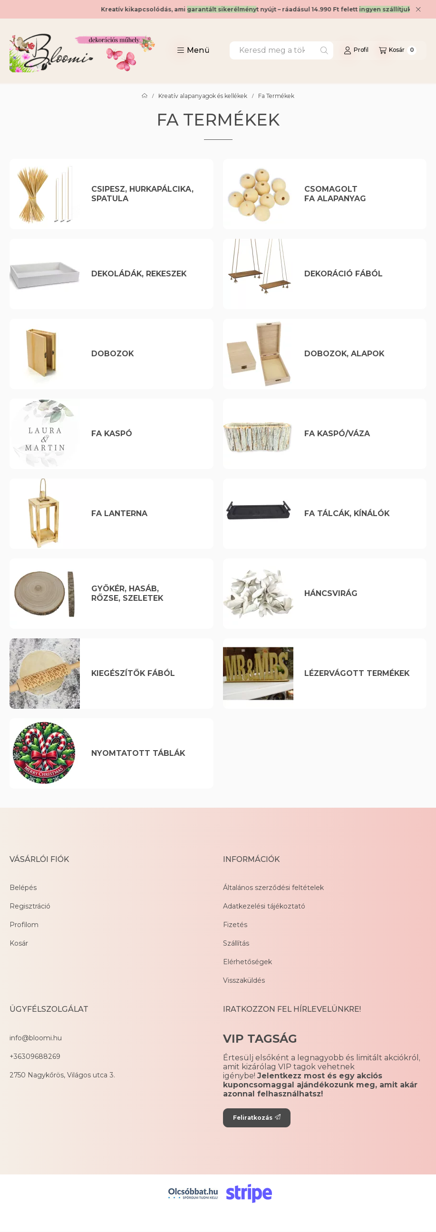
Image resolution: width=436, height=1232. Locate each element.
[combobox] (281, 50)
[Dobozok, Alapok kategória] (359, 354)
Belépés (23, 887)
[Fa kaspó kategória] (146, 434)
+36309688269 (35, 1056)
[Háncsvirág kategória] (359, 593)
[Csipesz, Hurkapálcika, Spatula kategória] (146, 194)
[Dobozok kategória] (146, 354)
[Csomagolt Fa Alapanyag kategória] (359, 194)
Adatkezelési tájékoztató (264, 906)
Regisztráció (30, 906)
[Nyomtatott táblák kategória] (146, 753)
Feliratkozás (257, 1117)
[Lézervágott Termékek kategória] (359, 673)
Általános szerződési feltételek (273, 887)
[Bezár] (418, 9)
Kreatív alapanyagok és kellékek (202, 96)
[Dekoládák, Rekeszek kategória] (146, 274)
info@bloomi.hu (36, 1038)
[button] (193, 50)
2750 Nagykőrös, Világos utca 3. (62, 1075)
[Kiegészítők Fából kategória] (146, 673)
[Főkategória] (144, 96)
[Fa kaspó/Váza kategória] (359, 434)
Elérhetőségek (247, 962)
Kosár (19, 943)
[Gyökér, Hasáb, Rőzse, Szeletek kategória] (146, 593)
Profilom (24, 924)
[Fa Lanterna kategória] (146, 513)
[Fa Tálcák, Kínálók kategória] (359, 513)
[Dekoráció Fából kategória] (359, 274)
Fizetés (235, 924)
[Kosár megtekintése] (397, 50)
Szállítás (236, 943)
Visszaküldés (244, 980)
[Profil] (356, 50)
